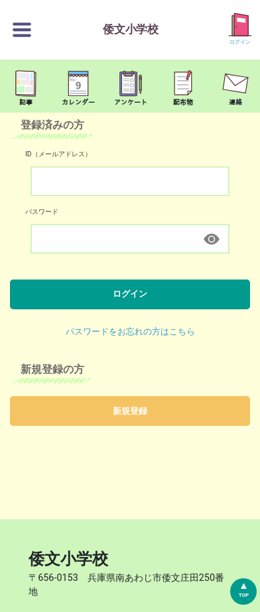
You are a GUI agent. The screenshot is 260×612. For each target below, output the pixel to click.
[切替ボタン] (22, 30)
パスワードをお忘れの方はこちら (130, 331)
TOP (244, 595)
